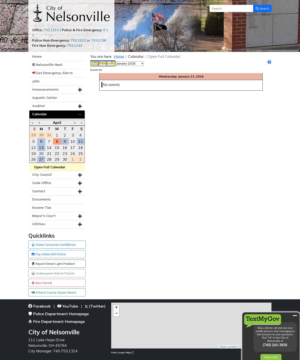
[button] (80, 90)
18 (80, 147)
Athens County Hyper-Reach (54, 292)
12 (33, 147)
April (57, 122)
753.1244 (74, 45)
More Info (270, 357)
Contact (38, 191)
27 (41, 159)
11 (80, 141)
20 (41, 153)
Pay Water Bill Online (49, 254)
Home (37, 56)
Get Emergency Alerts (54, 73)
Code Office (41, 183)
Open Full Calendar (49, 167)
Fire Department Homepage (56, 321)
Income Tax (41, 207)
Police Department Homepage (58, 313)
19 (33, 153)
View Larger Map (122, 352)
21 (49, 153)
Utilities (38, 224)
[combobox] (231, 8)
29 (57, 159)
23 (65, 153)
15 (57, 147)
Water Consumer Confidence (54, 244)
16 (65, 147)
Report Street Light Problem (53, 264)
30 (65, 159)
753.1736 (98, 40)
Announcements (45, 89)
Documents (41, 199)
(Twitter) (95, 306)
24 (72, 153)
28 (49, 159)
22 (57, 153)
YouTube (67, 306)
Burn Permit (42, 283)
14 (49, 147)
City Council (42, 174)
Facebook (39, 306)
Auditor (38, 106)
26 (33, 159)
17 (72, 147)
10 (72, 141)
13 (41, 147)
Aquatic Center (44, 97)
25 (80, 153)
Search (262, 8)
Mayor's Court (44, 216)
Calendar (39, 114)
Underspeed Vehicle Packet (53, 273)
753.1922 (78, 40)
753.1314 (51, 30)
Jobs (36, 81)
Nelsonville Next (49, 64)
